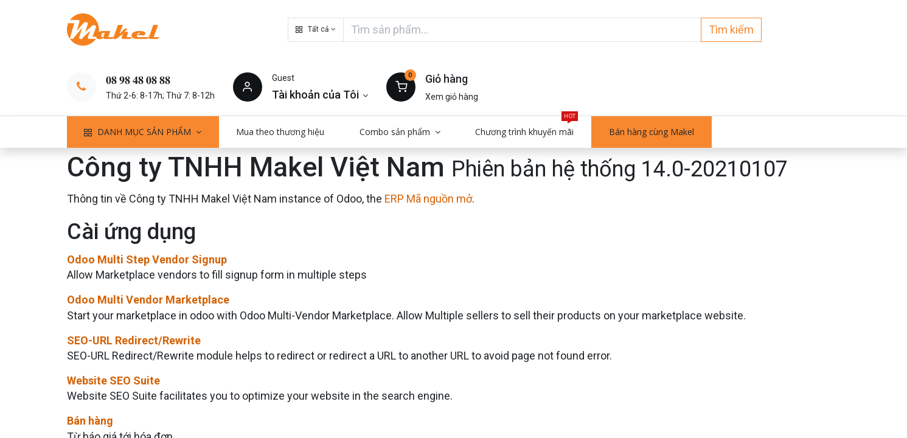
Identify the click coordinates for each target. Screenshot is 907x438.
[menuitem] (281, 132)
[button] (316, 30)
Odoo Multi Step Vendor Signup (147, 259)
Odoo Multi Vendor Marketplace (148, 299)
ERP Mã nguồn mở (428, 198)
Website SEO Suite (113, 380)
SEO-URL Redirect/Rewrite (134, 340)
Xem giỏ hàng (451, 97)
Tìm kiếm (731, 29)
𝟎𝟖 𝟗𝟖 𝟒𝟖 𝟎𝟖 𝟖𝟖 (138, 80)
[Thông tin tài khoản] (320, 94)
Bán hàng (90, 420)
